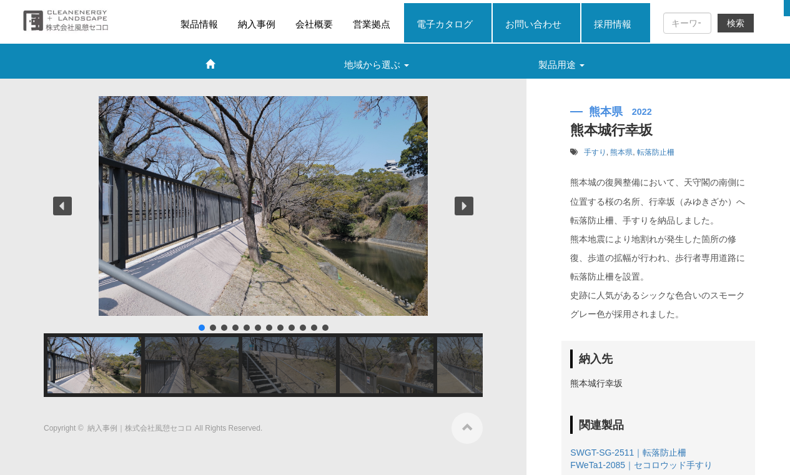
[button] (62, 206)
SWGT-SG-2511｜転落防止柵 (628, 453)
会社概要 (314, 24)
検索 (735, 23)
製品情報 (199, 24)
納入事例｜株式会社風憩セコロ (140, 428)
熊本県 (621, 152)
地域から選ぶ (376, 64)
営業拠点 (371, 24)
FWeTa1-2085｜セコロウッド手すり (641, 465)
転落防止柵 (655, 152)
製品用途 (561, 64)
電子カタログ (445, 24)
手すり (595, 152)
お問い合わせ (533, 24)
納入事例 (256, 24)
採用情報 (612, 24)
